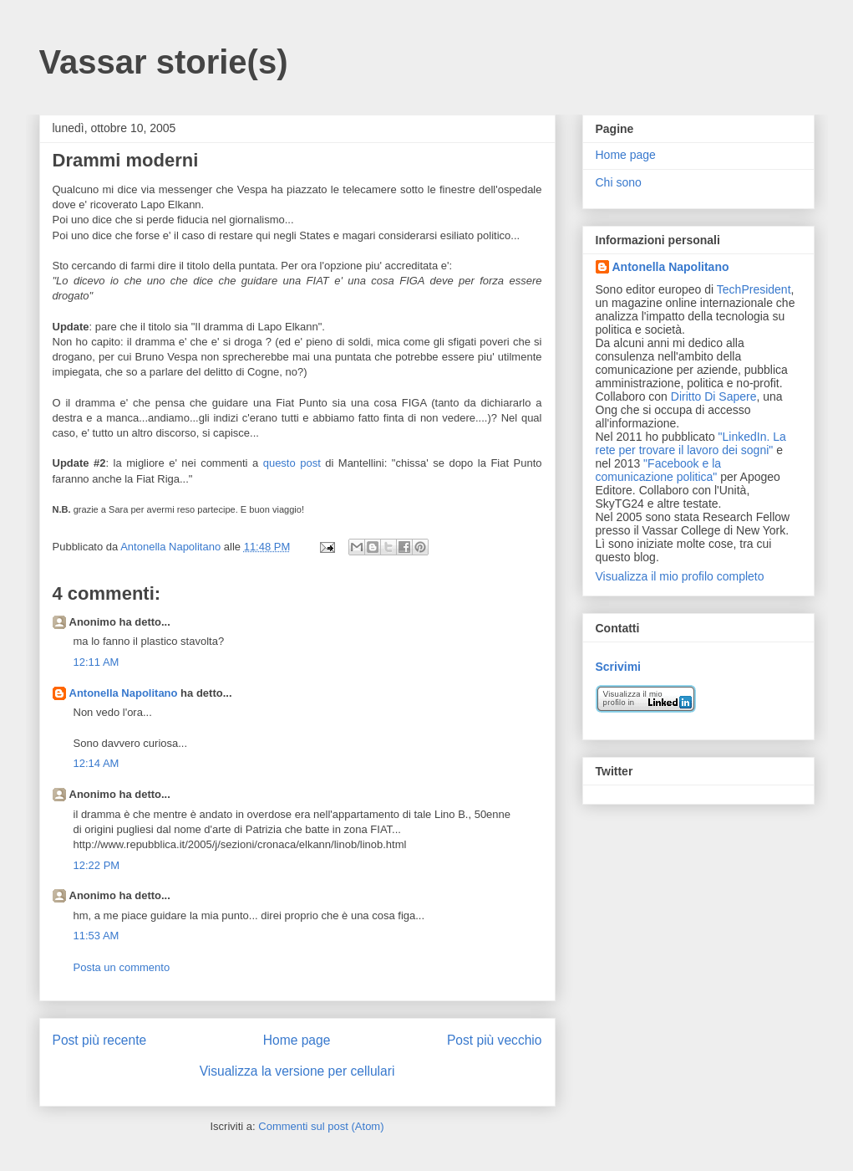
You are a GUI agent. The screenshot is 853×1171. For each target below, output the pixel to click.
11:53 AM (96, 935)
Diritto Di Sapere (714, 396)
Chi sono (619, 182)
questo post (292, 463)
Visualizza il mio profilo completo (680, 576)
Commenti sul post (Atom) (320, 1126)
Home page (297, 1040)
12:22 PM (97, 865)
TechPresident (754, 289)
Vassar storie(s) (163, 61)
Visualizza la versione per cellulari (297, 1071)
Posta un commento (122, 967)
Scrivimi (618, 666)
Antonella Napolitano (123, 693)
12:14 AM (96, 763)
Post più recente (100, 1040)
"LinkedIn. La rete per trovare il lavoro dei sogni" (691, 443)
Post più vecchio (494, 1040)
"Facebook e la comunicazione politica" (659, 470)
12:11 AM (96, 662)
